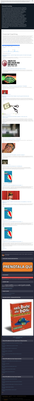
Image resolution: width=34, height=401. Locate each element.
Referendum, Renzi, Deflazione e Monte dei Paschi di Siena (14, 68)
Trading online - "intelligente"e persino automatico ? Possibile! (14, 86)
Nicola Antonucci (9, 53)
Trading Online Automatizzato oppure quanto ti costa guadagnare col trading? (17, 343)
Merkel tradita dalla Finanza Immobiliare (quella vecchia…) (17, 367)
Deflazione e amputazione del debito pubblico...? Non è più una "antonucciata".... (14, 117)
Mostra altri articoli (4, 248)
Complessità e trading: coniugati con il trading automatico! (17, 349)
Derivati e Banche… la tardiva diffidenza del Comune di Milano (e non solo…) (17, 361)
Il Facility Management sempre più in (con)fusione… (12, 166)
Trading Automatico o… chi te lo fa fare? (17, 351)
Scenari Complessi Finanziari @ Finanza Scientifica (8, 293)
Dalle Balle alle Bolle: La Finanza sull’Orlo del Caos (17, 372)
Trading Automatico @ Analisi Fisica (6, 294)
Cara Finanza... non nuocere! (17, 364)
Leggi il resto (3, 72)
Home (3, 30)
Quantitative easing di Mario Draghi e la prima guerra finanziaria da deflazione (15, 96)
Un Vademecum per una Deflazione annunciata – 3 (12, 241)
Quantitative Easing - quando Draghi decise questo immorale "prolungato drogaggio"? (16, 55)
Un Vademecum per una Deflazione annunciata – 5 (12, 185)
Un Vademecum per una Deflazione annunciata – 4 (12, 221)
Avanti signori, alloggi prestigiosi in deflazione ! (17, 387)
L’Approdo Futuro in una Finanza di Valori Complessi (17, 369)
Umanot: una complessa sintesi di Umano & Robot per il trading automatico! (17, 354)
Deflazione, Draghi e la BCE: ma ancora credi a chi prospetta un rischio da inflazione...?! (16, 202)
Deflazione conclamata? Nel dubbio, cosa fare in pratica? (13, 154)
